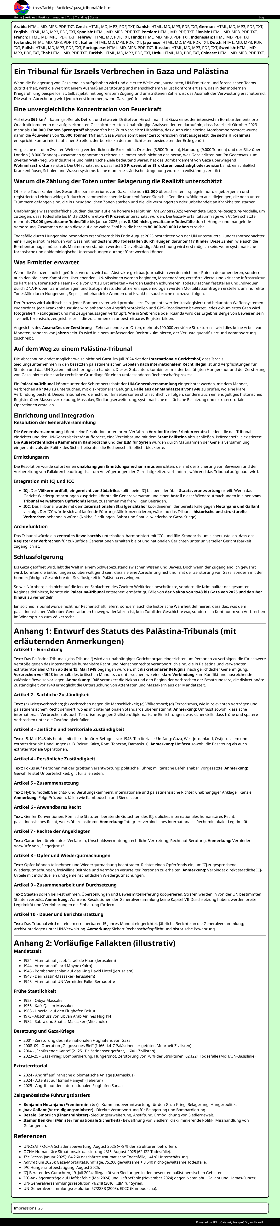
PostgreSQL (240, 1222)
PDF (62, 26)
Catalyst (225, 1222)
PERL (215, 1222)
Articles (30, 17)
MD (43, 26)
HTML (33, 26)
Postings (44, 17)
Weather (58, 17)
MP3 (53, 26)
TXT (71, 26)
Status (94, 17)
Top (69, 17)
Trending (81, 17)
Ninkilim (260, 1222)
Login (262, 17)
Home (18, 17)
